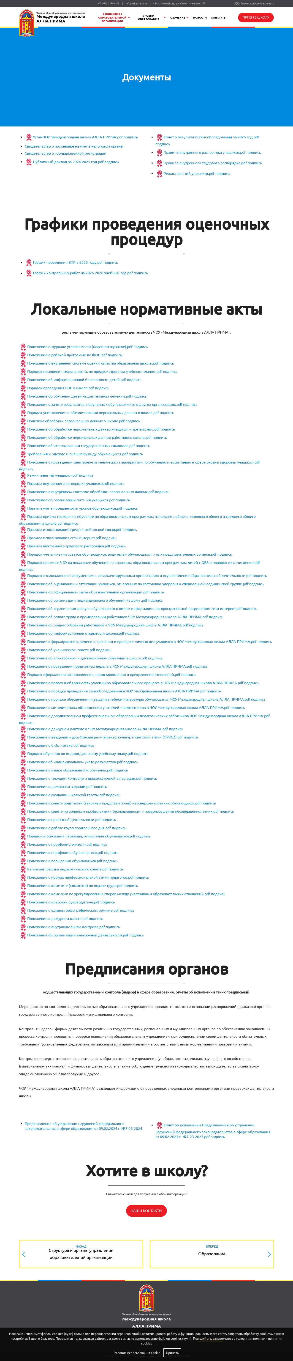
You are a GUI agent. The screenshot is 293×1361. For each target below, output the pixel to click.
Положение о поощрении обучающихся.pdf (64, 861)
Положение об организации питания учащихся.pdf (71, 500)
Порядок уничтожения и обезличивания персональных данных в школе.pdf (93, 413)
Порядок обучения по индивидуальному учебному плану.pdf (80, 754)
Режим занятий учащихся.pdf (189, 173)
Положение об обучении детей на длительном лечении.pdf (79, 396)
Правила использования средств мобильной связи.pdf (74, 530)
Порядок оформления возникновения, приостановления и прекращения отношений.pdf (103, 675)
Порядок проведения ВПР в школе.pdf (60, 388)
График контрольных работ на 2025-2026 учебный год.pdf (83, 273)
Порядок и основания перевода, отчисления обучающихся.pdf (81, 836)
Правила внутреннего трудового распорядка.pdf (205, 163)
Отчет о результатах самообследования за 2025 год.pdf (211, 137)
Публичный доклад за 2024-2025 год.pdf (68, 162)
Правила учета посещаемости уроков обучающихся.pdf (74, 508)
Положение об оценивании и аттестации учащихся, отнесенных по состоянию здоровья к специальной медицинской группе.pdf (137, 584)
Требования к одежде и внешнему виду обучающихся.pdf (77, 454)
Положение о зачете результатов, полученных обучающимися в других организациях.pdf (104, 405)
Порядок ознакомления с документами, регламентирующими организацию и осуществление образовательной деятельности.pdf (139, 576)
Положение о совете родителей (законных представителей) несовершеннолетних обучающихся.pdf (114, 803)
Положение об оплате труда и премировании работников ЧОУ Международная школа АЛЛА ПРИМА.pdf (117, 617)
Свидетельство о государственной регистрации (65, 153)
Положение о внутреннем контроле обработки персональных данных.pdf (90, 492)
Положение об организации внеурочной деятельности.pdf (77, 935)
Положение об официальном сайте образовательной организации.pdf (88, 592)
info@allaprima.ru (136, 3)
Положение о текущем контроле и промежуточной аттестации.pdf (84, 779)
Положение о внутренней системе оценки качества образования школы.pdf (93, 363)
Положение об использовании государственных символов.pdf (81, 446)
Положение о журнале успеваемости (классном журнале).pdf (80, 347)
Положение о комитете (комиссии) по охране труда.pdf (75, 886)
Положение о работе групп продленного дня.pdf (69, 828)
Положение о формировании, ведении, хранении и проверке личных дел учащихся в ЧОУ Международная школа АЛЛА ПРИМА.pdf (142, 642)
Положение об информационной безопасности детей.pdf (76, 380)
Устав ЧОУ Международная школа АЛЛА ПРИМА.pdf (78, 137)
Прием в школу (256, 17)
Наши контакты (146, 1211)
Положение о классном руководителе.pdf (63, 902)
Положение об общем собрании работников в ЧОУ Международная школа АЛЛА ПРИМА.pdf (107, 625)
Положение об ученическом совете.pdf (61, 650)
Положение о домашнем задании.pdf (59, 787)
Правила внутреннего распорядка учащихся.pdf (205, 152)
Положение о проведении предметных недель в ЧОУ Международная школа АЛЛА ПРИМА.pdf (109, 666)
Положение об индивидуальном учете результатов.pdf (74, 762)
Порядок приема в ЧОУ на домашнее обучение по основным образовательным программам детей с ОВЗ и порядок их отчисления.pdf (143, 563)
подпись (130, 137)
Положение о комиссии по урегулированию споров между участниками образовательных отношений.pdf (118, 894)
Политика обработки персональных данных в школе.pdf (76, 421)
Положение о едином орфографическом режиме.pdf (73, 910)
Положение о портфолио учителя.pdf (59, 844)
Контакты (218, 17)
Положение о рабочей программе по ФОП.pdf (67, 355)
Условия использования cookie (137, 1353)
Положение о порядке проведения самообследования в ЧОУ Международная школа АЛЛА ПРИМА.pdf (116, 691)
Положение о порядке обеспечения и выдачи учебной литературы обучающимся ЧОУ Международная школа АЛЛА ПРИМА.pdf (138, 699)
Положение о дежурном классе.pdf (57, 919)
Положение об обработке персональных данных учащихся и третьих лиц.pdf (93, 429)
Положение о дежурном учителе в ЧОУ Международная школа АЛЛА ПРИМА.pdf (97, 729)
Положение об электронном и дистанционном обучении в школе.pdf (87, 658)
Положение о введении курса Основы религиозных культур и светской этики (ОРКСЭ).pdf (105, 737)
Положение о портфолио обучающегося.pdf (65, 853)
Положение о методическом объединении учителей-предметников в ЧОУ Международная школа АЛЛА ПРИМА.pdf (128, 708)
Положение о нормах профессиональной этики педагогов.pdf (80, 877)
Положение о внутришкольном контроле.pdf (66, 927)
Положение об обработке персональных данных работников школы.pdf (89, 438)
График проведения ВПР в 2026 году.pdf (68, 263)
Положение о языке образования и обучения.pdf (70, 770)
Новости (200, 17)
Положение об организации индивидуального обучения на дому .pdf (87, 600)
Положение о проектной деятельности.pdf (64, 820)
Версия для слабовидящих (257, 3)
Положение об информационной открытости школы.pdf (75, 633)
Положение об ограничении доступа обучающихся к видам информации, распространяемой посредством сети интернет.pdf (134, 609)
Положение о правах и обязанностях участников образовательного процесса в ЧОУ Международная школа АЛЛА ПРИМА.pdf (135, 683)
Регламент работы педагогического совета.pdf (67, 869)
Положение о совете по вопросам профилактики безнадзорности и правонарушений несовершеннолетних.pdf (123, 811)
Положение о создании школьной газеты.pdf (66, 795)
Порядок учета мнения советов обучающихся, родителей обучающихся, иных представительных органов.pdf (122, 554)
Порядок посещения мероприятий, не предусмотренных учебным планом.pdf (94, 372)
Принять (172, 1353)
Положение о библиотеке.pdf (53, 746)
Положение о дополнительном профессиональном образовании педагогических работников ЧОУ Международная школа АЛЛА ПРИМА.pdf (148, 716)
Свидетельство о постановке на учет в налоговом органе (74, 146)
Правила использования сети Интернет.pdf (64, 538)
